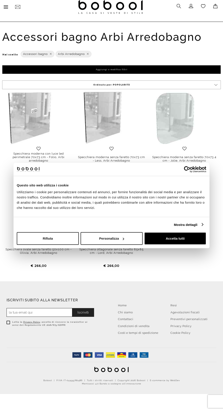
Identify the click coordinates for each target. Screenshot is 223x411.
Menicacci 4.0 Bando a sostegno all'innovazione (111, 383)
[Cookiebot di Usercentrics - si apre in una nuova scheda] (187, 169)
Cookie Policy (181, 332)
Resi (174, 304)
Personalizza (111, 238)
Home (122, 304)
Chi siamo (125, 311)
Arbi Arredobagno (73, 53)
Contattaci (125, 318)
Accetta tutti (175, 238)
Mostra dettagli (185, 224)
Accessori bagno (37, 53)
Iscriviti (83, 311)
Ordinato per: (155, 84)
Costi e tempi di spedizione (138, 332)
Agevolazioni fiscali (185, 311)
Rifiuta (48, 238)
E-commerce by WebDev (165, 379)
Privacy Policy (31, 321)
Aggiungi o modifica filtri (111, 68)
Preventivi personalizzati (189, 318)
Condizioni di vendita (134, 325)
